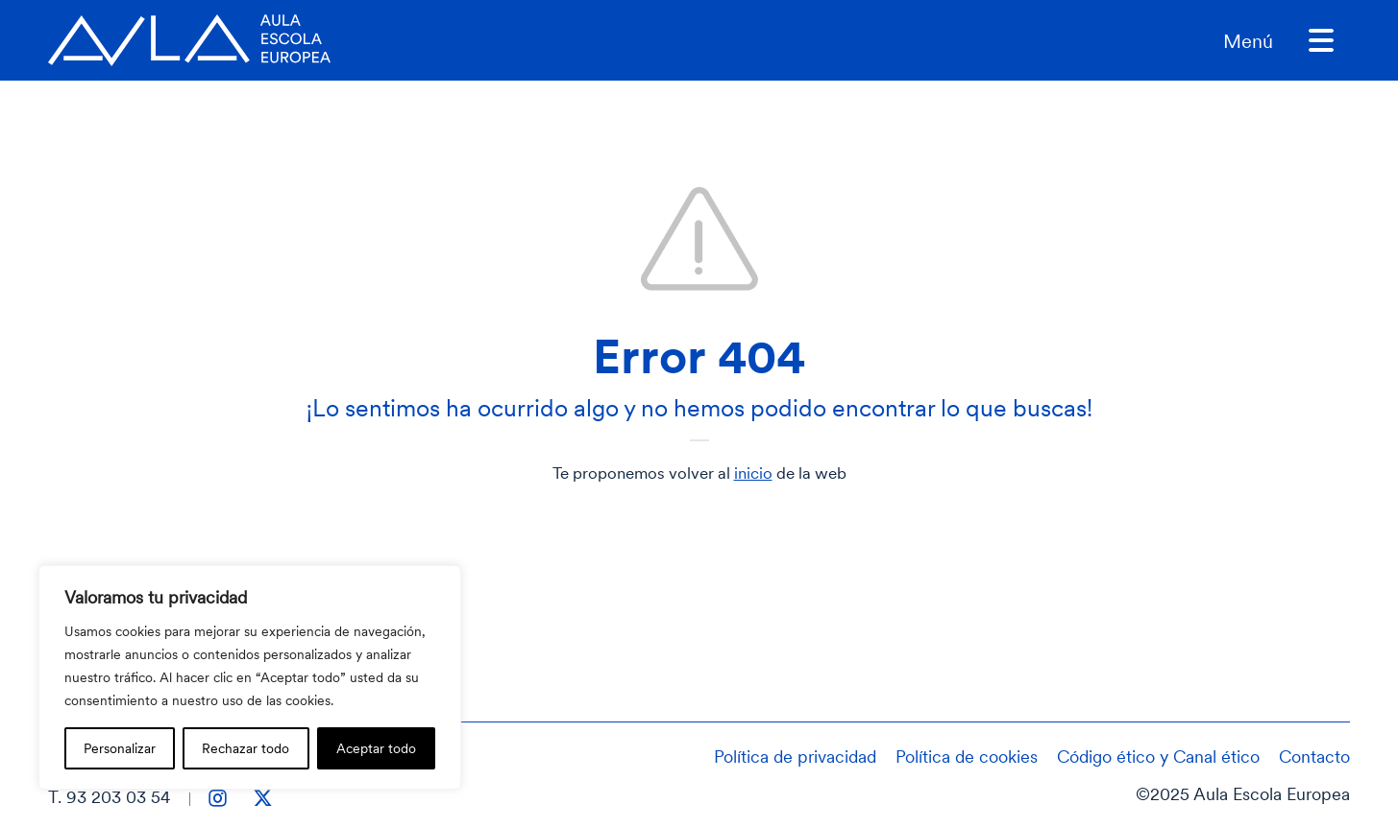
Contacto (1314, 756)
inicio (753, 472)
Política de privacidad (795, 756)
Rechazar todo (245, 748)
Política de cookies (966, 756)
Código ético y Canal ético (1158, 756)
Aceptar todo (376, 748)
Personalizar (120, 748)
